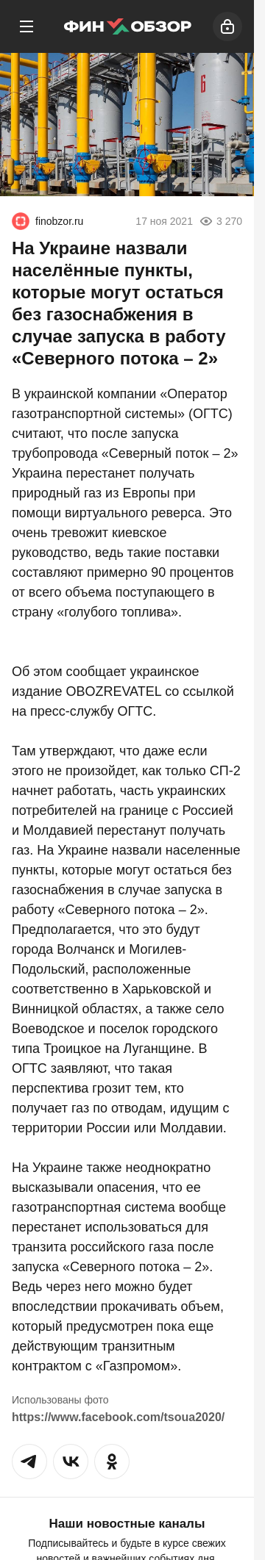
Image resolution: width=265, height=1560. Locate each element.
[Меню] (26, 26)
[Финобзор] (127, 26)
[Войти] (227, 26)
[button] (29, 1461)
